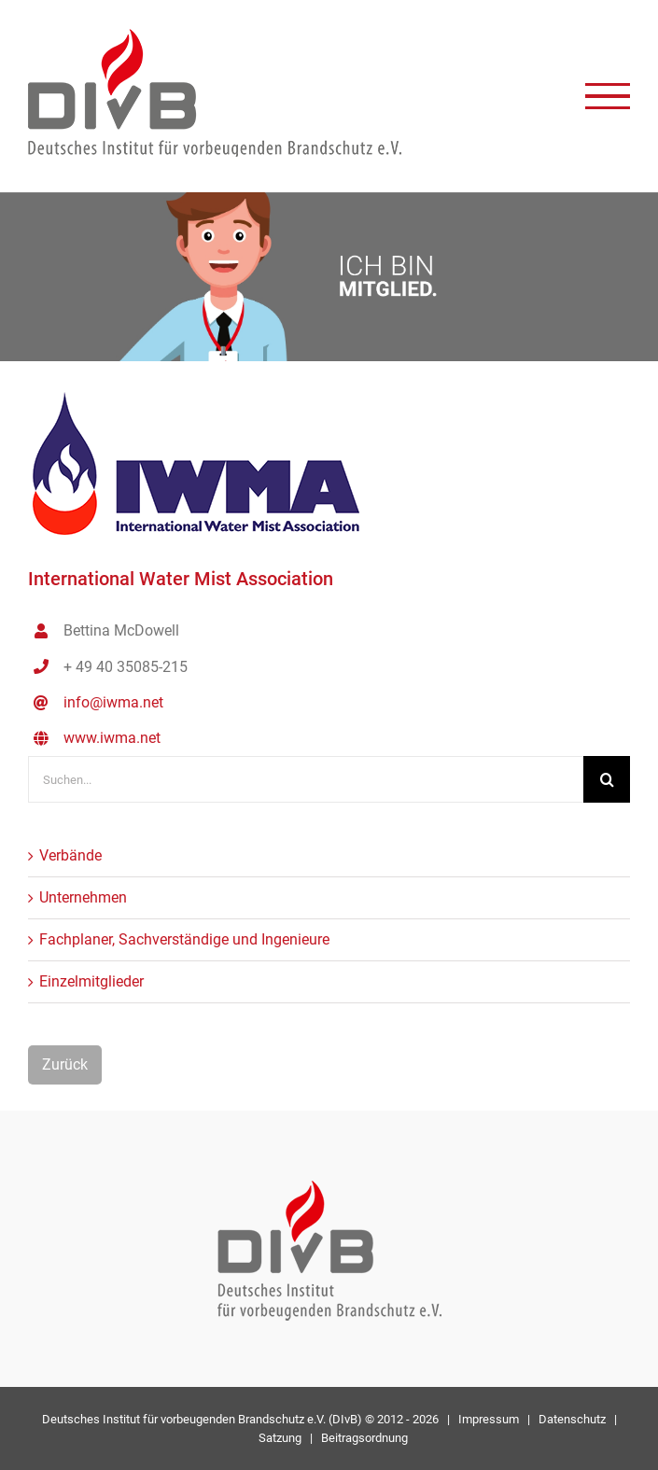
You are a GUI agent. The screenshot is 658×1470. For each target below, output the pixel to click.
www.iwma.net (112, 738)
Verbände (70, 855)
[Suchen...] (305, 779)
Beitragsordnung (364, 1438)
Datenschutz (572, 1419)
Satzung (280, 1438)
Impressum (488, 1419)
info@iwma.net (113, 702)
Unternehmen (83, 897)
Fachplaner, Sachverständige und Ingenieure (184, 939)
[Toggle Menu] (607, 96)
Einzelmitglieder (91, 981)
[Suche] (606, 779)
